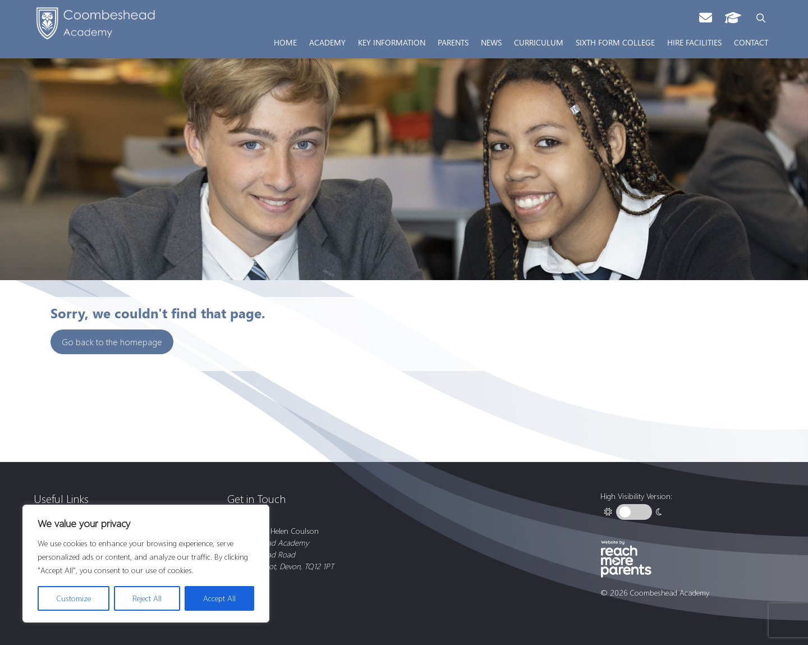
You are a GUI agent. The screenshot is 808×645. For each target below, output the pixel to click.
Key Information (391, 42)
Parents (453, 42)
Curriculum (538, 42)
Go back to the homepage (112, 341)
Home (285, 42)
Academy (327, 42)
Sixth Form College (615, 42)
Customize (73, 598)
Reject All (147, 598)
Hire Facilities (694, 42)
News (491, 42)
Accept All (219, 598)
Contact (751, 42)
